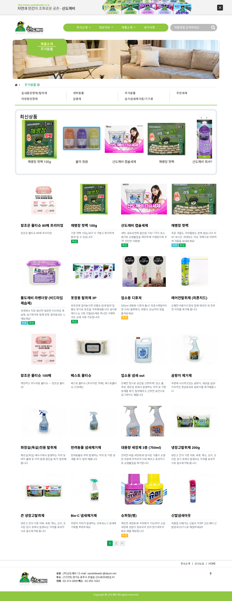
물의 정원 (82, 162)
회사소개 (185, 563)
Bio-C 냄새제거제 (84, 501)
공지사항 (149, 27)
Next (206, 117)
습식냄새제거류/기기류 (139, 99)
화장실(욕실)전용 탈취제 (39, 433)
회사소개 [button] (82, 27)
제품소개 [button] (127, 27)
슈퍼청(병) (129, 501)
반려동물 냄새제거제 (86, 433)
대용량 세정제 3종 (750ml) (141, 433)
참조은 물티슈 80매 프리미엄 (42, 211)
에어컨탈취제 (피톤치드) (189, 284)
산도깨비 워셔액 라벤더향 (209, 162)
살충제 (77, 99)
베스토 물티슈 (81, 361)
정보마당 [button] (105, 27)
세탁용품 (78, 93)
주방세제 (181, 93)
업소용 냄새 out (132, 361)
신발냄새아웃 (181, 501)
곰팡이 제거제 (181, 361)
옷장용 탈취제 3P (83, 284)
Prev (201, 117)
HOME (212, 563)
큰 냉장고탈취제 (32, 501)
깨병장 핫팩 (166, 162)
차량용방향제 (29, 99)
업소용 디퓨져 (131, 284)
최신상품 (28, 117)
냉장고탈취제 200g (185, 433)
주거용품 (130, 93)
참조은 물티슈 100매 (36, 361)
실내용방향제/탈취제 (34, 93)
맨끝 (122, 543)
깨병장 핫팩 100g (39, 162)
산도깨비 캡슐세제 (124, 162)
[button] (220, 8)
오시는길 (199, 563)
